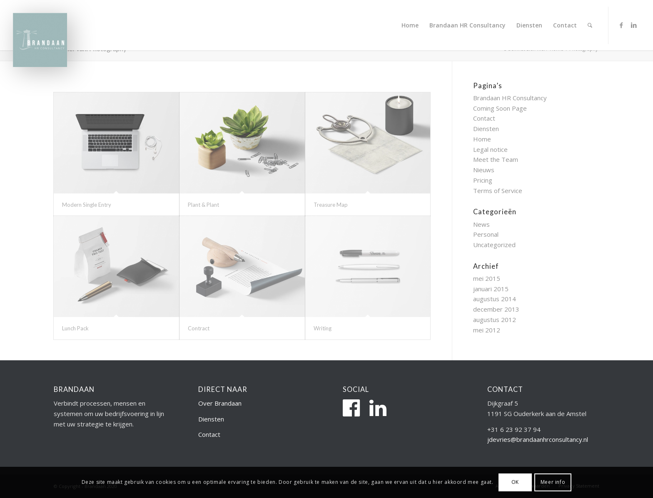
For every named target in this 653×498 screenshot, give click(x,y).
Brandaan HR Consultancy (510, 98)
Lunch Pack (75, 328)
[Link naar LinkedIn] (634, 25)
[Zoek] (590, 25)
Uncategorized (494, 244)
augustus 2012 (494, 319)
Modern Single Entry (86, 204)
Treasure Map (331, 204)
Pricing (482, 180)
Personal (485, 234)
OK (515, 482)
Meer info (553, 482)
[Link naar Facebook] (621, 25)
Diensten (486, 128)
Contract (198, 328)
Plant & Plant (203, 204)
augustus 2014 (494, 299)
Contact (484, 118)
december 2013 (496, 309)
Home (482, 139)
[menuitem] (410, 25)
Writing (322, 328)
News (481, 224)
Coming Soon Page (500, 108)
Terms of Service (497, 190)
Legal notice (490, 149)
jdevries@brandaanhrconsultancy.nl (537, 439)
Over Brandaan (220, 403)
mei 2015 (486, 278)
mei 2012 (486, 330)
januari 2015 (490, 289)
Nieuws (483, 170)
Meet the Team (495, 159)
